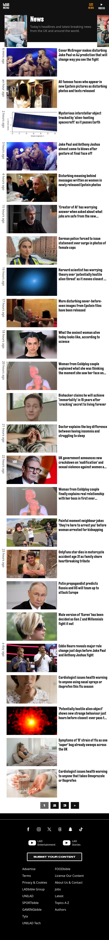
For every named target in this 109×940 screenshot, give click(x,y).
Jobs (58, 889)
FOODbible (62, 869)
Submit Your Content (54, 856)
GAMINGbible (32, 909)
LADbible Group (33, 889)
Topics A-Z (62, 903)
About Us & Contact (69, 882)
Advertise (28, 869)
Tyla (25, 916)
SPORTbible (30, 903)
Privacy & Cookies (34, 882)
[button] (51, 31)
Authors (60, 909)
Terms (26, 876)
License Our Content (69, 876)
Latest (59, 896)
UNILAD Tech (31, 923)
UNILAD (28, 896)
